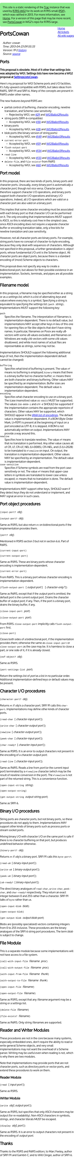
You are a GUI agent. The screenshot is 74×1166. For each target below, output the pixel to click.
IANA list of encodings (45, 417)
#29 (37, 114)
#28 (38, 129)
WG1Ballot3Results (58, 136)
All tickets (63, 32)
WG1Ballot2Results (57, 114)
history (22, 50)
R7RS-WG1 (19, 11)
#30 (38, 122)
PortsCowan (14, 22)
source (16, 54)
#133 (38, 158)
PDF (61, 11)
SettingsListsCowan (25, 77)
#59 (38, 144)
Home (6, 18)
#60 (38, 165)
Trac (46, 7)
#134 (39, 151)
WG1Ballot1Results (57, 122)
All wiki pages (66, 36)
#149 (39, 136)
